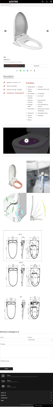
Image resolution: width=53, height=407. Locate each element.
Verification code (4, 361)
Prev (5, 31)
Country (29, 337)
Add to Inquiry (14, 65)
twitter (24, 71)
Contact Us (36, 65)
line (21, 71)
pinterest (31, 71)
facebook (17, 71)
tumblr (35, 71)
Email (1, 337)
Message (2, 344)
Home (2, 5)
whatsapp (28, 71)
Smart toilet (8, 5)
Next (48, 31)
